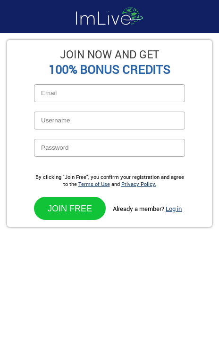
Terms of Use (94, 183)
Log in (174, 208)
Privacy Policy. (138, 183)
